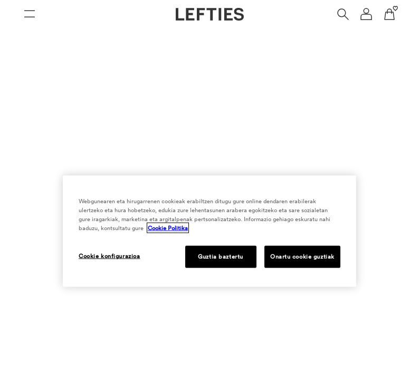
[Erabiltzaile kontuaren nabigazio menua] (366, 14)
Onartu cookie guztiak (302, 256)
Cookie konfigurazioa (109, 256)
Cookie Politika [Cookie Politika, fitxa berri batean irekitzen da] (168, 228)
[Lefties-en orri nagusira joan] (210, 14)
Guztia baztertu (220, 256)
